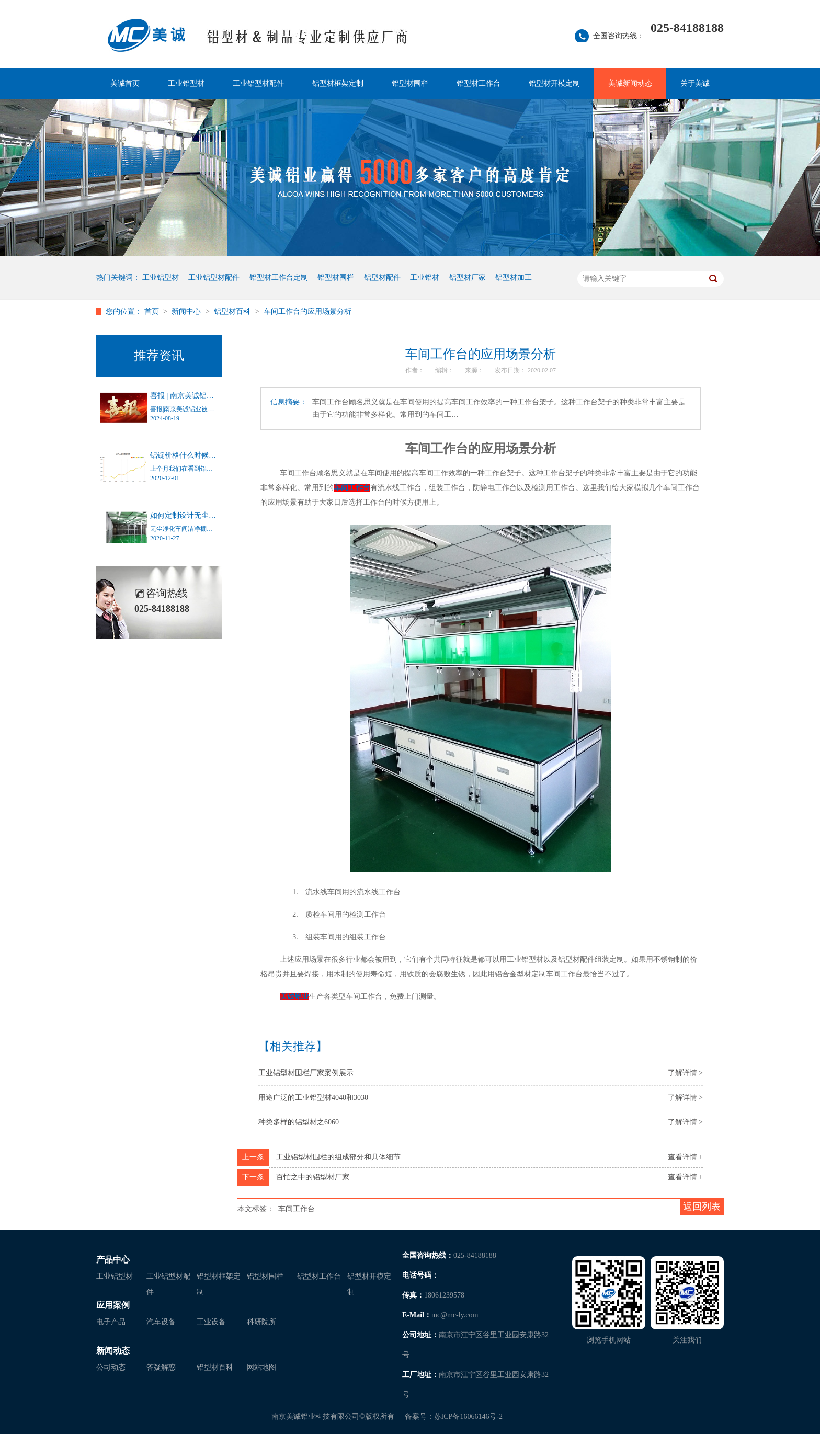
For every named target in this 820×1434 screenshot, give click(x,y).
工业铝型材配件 (258, 83)
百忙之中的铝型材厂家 (312, 1177)
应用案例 (113, 1305)
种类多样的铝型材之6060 (298, 1122)
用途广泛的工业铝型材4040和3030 (313, 1097)
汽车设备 (161, 1322)
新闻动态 (113, 1350)
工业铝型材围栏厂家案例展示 (306, 1073)
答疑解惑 (161, 1367)
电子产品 (111, 1322)
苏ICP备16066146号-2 (468, 1416)
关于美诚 (695, 83)
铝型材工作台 (478, 83)
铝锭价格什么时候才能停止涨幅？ (205, 455)
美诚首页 (125, 83)
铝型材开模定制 (554, 83)
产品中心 (113, 1259)
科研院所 (261, 1322)
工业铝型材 (186, 83)
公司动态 (111, 1367)
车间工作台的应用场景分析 (307, 311)
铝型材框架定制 (337, 83)
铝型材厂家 (467, 277)
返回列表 (702, 1206)
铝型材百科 (233, 311)
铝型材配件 (382, 277)
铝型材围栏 (410, 83)
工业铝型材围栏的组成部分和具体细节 (338, 1157)
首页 (152, 311)
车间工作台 (296, 1209)
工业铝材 (424, 277)
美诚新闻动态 (630, 83)
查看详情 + (685, 1157)
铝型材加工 (513, 277)
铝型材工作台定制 (278, 277)
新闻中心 (187, 311)
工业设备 (211, 1322)
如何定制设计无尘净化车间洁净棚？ (208, 515)
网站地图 (261, 1367)
